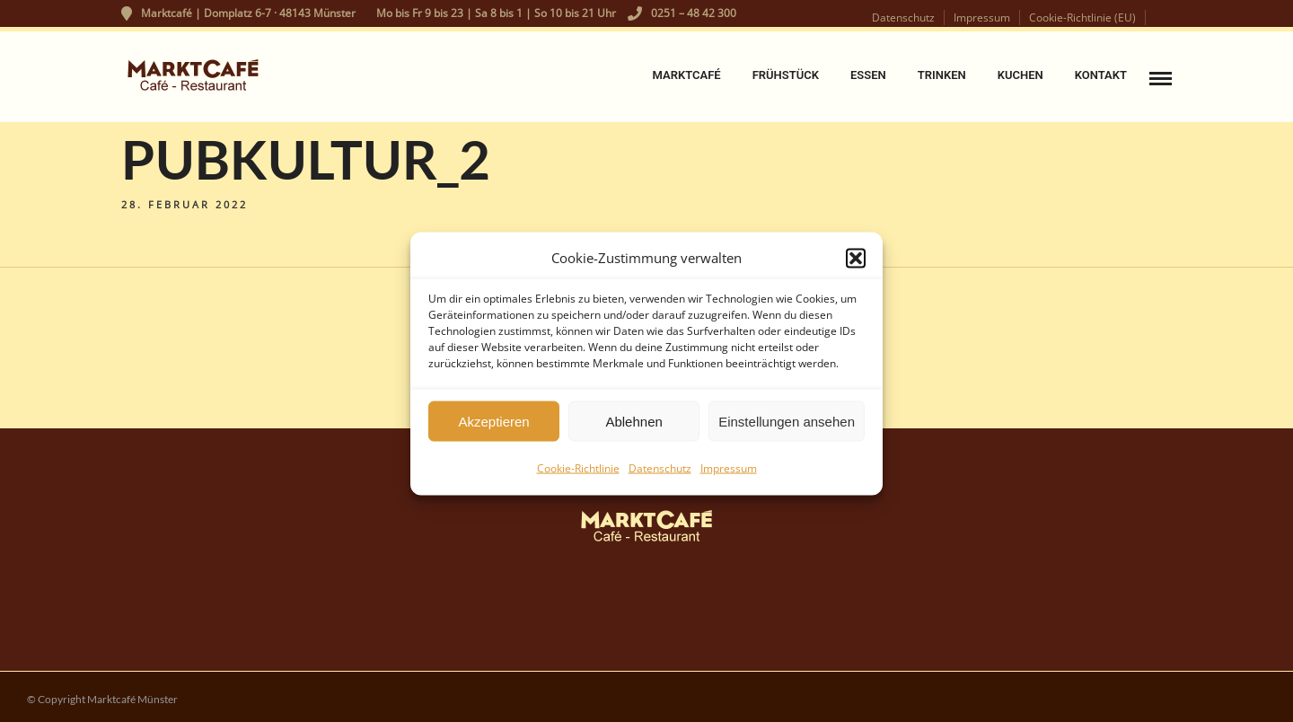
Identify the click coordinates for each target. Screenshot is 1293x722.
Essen (868, 75)
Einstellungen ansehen (786, 426)
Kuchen (1020, 75)
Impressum (728, 473)
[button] (856, 263)
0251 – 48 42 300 (682, 13)
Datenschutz (660, 473)
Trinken (942, 75)
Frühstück (785, 75)
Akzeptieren (493, 426)
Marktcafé (686, 75)
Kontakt (1101, 75)
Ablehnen (633, 426)
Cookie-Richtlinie (578, 473)
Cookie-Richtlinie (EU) (1082, 17)
